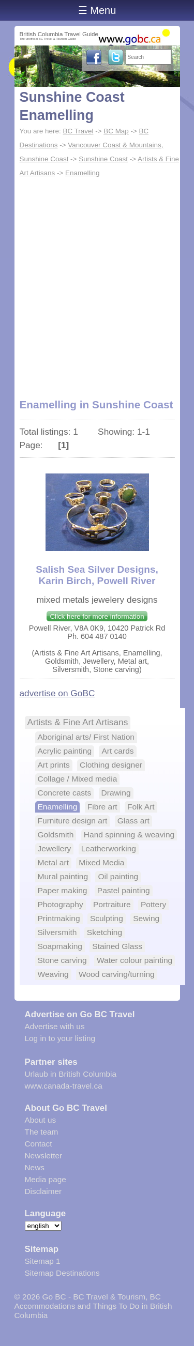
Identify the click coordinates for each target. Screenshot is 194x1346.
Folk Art (141, 806)
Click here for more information (97, 616)
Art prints (54, 764)
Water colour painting (134, 960)
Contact (38, 1143)
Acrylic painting (65, 750)
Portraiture (112, 904)
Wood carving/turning (117, 974)
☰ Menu (97, 10)
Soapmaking (60, 946)
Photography (60, 904)
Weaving (53, 974)
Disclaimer (43, 1191)
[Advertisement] (97, 282)
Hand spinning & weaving (129, 834)
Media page (45, 1179)
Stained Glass (117, 946)
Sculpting (106, 918)
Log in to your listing (60, 1038)
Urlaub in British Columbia (71, 1073)
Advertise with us (55, 1026)
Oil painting (118, 876)
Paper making (62, 890)
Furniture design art (73, 820)
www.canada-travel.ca (63, 1085)
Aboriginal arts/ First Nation (86, 736)
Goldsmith (56, 834)
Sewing (146, 918)
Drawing (116, 792)
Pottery (153, 904)
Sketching (104, 932)
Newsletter (44, 1155)
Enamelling (82, 173)
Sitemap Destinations (62, 1272)
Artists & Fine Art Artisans (77, 722)
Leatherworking (108, 848)
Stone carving (62, 960)
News (34, 1167)
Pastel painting (123, 890)
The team (41, 1131)
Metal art (53, 862)
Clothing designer (111, 764)
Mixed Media (101, 862)
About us (40, 1119)
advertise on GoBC (57, 693)
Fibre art (102, 806)
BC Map (116, 131)
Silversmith (57, 932)
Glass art (133, 820)
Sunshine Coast (103, 159)
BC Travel (78, 131)
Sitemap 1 (43, 1261)
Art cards (117, 750)
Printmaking (59, 918)
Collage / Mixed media (77, 778)
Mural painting (63, 876)
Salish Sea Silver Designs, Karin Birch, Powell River (97, 575)
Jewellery (54, 848)
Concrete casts (65, 792)
